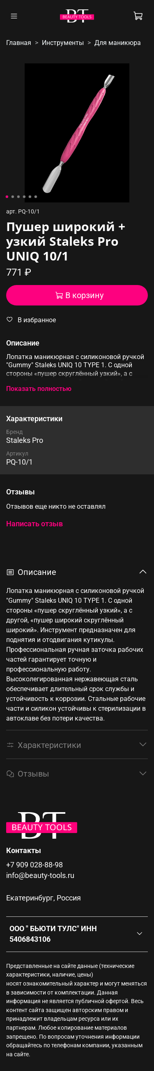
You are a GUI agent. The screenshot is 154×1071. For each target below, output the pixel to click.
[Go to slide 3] (18, 196)
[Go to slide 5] (29, 196)
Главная (18, 43)
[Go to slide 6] (35, 196)
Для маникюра (117, 43)
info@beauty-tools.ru (40, 875)
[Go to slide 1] (6, 196)
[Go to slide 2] (12, 196)
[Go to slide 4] (24, 196)
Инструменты (63, 43)
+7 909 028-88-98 (34, 865)
